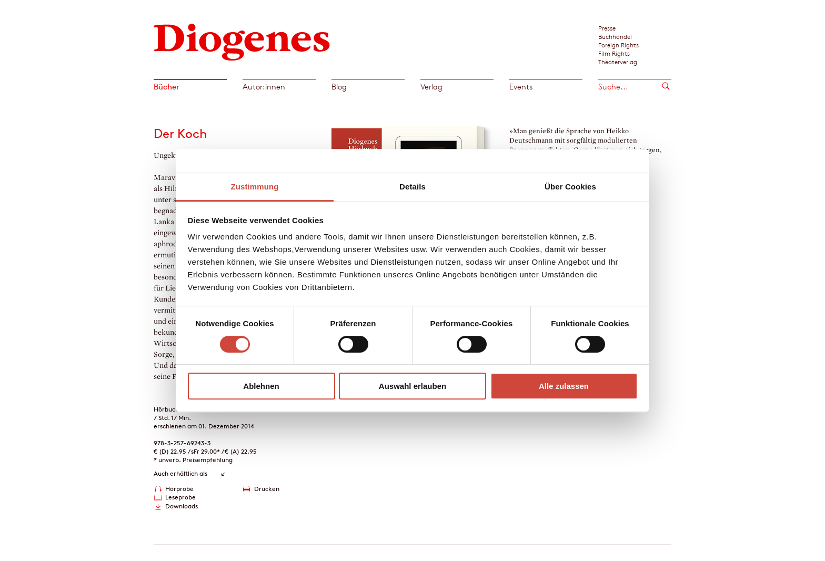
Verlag (431, 87)
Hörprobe (179, 489)
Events (520, 87)
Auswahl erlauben (412, 386)
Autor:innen (264, 87)
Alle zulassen (564, 386)
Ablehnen (261, 386)
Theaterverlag (617, 61)
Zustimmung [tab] (255, 186)
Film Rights (614, 53)
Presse (607, 28)
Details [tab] (412, 186)
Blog (339, 87)
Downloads (181, 506)
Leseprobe (180, 497)
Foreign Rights (618, 45)
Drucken (266, 489)
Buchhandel (615, 36)
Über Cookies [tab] (570, 186)
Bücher (166, 87)
